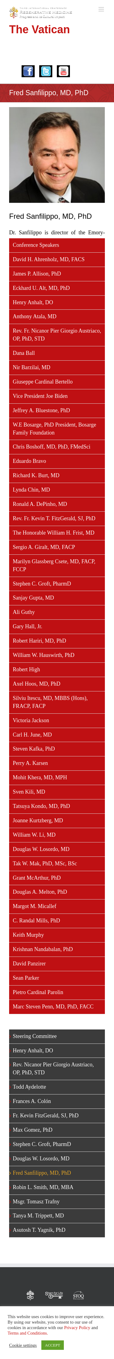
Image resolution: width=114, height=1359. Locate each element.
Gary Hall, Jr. (27, 626)
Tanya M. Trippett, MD (38, 1216)
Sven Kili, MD (29, 792)
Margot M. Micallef (34, 906)
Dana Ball (24, 353)
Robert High (26, 669)
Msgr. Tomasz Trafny (36, 1202)
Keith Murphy (28, 935)
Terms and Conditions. (28, 1333)
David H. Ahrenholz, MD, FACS (49, 259)
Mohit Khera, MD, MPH (40, 777)
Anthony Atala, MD (35, 316)
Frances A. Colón (32, 1101)
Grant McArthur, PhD (37, 878)
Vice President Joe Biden (40, 396)
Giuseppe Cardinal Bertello (43, 382)
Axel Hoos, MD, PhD (36, 684)
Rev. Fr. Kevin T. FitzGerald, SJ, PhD (54, 518)
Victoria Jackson (31, 720)
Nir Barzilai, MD (31, 367)
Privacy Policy (77, 1327)
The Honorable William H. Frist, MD (53, 533)
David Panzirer (29, 964)
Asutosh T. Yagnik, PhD (39, 1230)
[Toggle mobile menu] (101, 9)
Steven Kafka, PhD (34, 749)
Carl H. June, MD (32, 735)
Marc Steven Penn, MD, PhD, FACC (53, 1007)
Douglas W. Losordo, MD (41, 849)
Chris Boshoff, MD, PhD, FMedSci (51, 447)
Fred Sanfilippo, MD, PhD (42, 1173)
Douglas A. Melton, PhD (40, 892)
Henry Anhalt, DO (33, 302)
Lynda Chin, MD (31, 490)
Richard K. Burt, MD (36, 475)
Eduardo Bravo (29, 461)
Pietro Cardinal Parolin (38, 992)
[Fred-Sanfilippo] (57, 155)
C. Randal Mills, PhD (36, 920)
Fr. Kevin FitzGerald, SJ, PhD (46, 1115)
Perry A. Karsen (30, 763)
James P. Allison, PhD (37, 274)
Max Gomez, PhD (32, 1130)
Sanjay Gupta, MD (33, 598)
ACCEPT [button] (52, 1345)
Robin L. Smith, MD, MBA (43, 1187)
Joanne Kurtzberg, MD (38, 820)
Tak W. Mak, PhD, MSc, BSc (45, 863)
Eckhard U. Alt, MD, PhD (41, 288)
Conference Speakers (36, 245)
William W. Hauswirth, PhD (43, 655)
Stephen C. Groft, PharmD (42, 584)
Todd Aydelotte (29, 1087)
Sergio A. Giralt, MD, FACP (44, 547)
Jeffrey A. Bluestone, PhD (41, 410)
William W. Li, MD (34, 835)
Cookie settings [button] (23, 1345)
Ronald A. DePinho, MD (40, 504)
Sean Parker (26, 978)
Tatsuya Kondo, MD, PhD (41, 806)
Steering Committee (35, 1036)
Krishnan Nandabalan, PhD (43, 949)
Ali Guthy (24, 612)
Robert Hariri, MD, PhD (39, 641)
